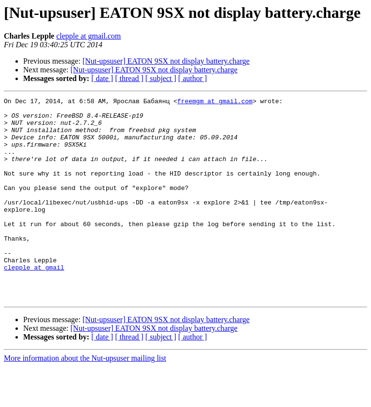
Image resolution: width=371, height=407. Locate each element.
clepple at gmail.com (88, 36)
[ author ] (192, 78)
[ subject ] (160, 78)
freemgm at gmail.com (215, 102)
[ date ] (102, 78)
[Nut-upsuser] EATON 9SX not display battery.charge (166, 61)
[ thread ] (129, 78)
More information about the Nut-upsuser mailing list (85, 398)
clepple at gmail (34, 302)
